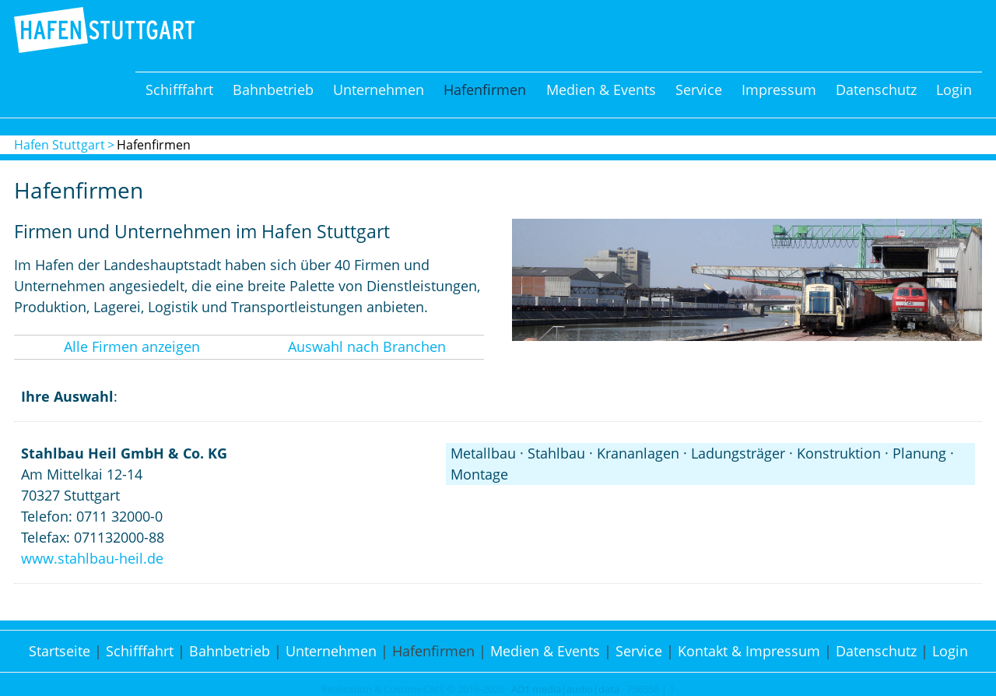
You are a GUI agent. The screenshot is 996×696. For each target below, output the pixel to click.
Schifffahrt (179, 89)
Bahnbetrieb (273, 89)
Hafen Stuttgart (59, 144)
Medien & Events (601, 89)
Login (954, 89)
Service (698, 89)
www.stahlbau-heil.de (92, 558)
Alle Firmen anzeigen (132, 346)
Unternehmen (378, 89)
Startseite (59, 651)
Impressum (779, 89)
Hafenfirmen (485, 89)
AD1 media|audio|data (565, 689)
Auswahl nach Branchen (367, 346)
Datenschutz (876, 89)
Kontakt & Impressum (749, 651)
